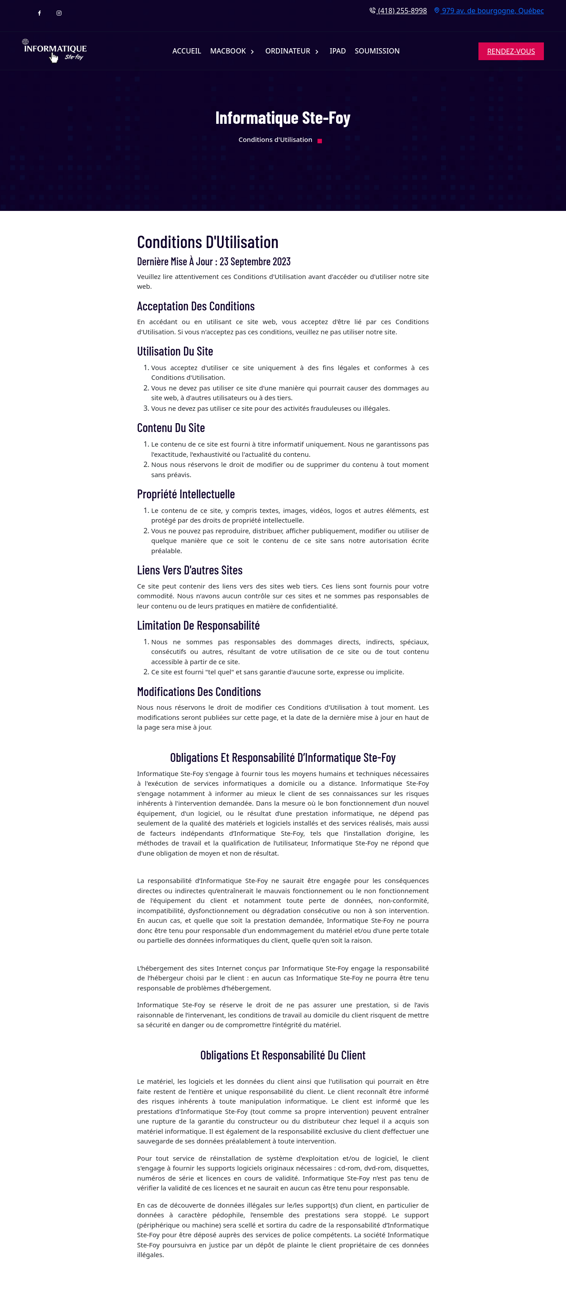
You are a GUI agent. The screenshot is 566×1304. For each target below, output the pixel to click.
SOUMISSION (377, 51)
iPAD (338, 51)
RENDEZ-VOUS (511, 51)
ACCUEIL (186, 51)
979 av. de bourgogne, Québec (488, 10)
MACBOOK (229, 51)
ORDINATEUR (288, 51)
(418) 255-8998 (398, 10)
